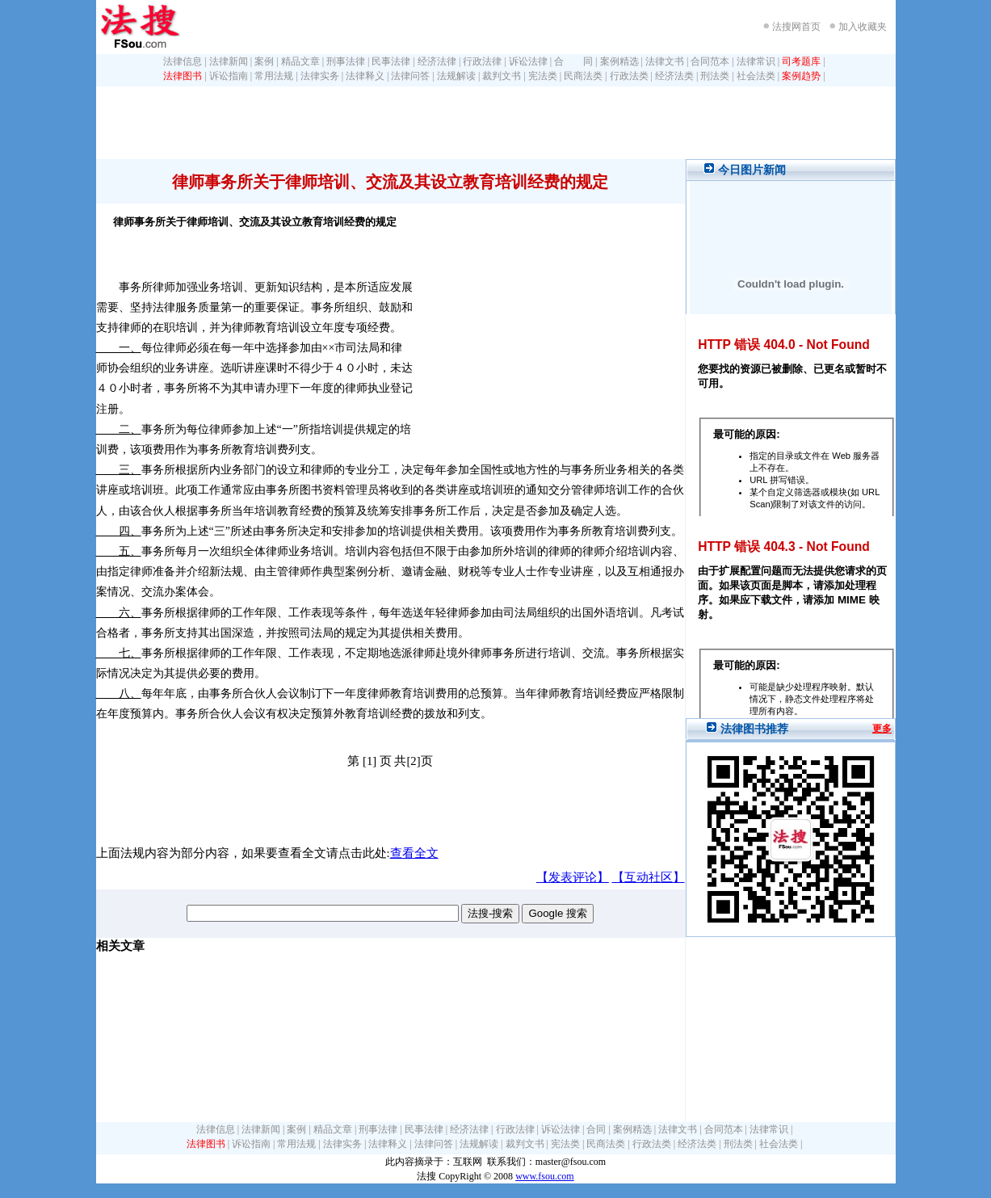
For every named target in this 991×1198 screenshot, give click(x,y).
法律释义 (365, 76)
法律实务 (319, 76)
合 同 (573, 61)
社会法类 (756, 76)
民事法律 (391, 61)
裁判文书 (501, 76)
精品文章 (300, 61)
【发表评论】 (572, 877)
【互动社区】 (648, 877)
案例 (264, 61)
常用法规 (273, 76)
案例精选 (619, 61)
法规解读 (456, 76)
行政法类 (629, 76)
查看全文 (414, 853)
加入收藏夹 (862, 26)
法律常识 (756, 61)
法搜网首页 (796, 26)
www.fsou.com (544, 1176)
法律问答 (410, 76)
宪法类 (542, 76)
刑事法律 (345, 61)
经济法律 (437, 61)
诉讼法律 (528, 61)
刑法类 (714, 76)
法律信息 (182, 61)
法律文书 (664, 61)
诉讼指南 (228, 76)
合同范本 (710, 61)
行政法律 (482, 61)
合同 (596, 1129)
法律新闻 (228, 61)
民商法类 (583, 76)
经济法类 (674, 76)
